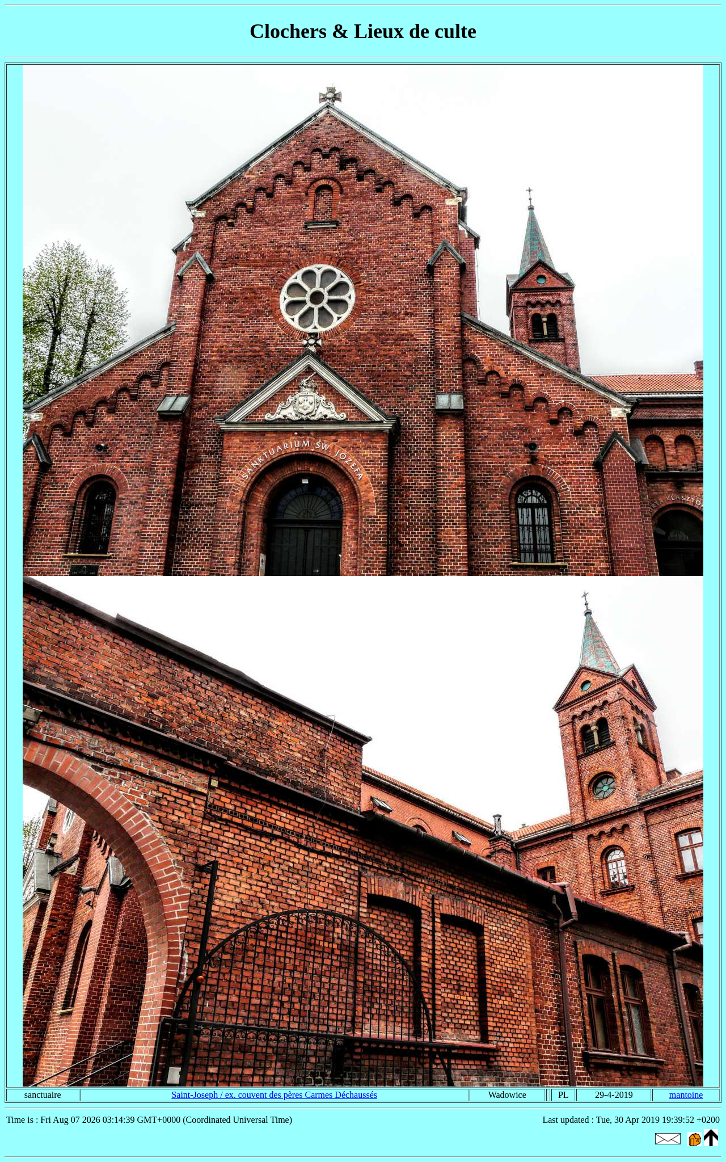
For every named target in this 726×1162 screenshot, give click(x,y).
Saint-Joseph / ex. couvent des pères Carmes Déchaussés (274, 1095)
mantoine (686, 1095)
